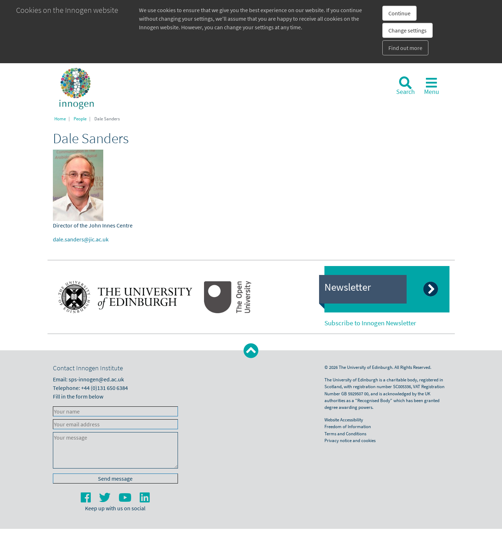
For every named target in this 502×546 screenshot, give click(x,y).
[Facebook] (86, 499)
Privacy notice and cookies (350, 440)
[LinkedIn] (145, 499)
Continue (399, 13)
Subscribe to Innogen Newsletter (370, 323)
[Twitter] (105, 499)
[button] (251, 351)
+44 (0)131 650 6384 (104, 387)
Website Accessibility (343, 419)
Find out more (405, 47)
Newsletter (347, 287)
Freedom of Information (347, 426)
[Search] (405, 86)
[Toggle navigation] (431, 86)
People (80, 118)
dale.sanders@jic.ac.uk (81, 239)
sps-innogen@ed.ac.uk (96, 379)
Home (60, 118)
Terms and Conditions (345, 433)
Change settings (407, 30)
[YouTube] (126, 499)
